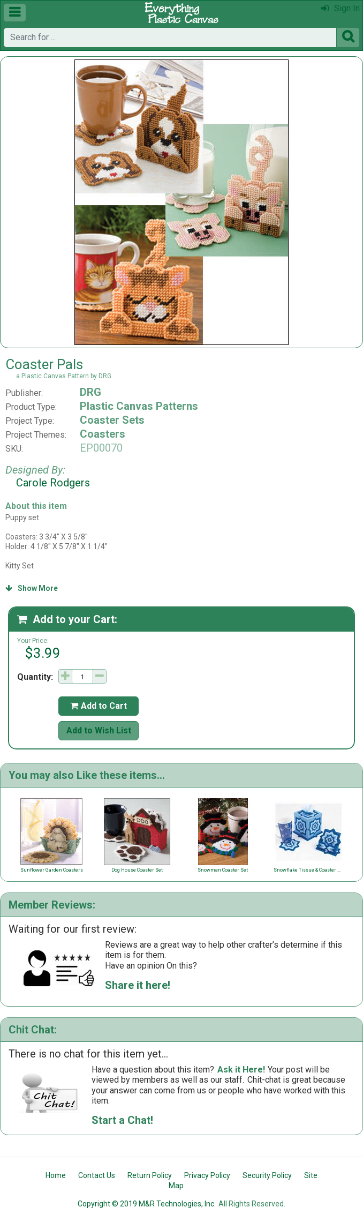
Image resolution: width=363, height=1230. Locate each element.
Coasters (102, 434)
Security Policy (267, 1175)
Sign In (340, 8)
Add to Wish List (98, 730)
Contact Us (96, 1175)
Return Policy (149, 1175)
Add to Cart (98, 706)
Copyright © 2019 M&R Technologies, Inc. (147, 1203)
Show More (31, 588)
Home (56, 1175)
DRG (90, 392)
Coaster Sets (112, 420)
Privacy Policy (207, 1175)
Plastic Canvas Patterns (139, 406)
